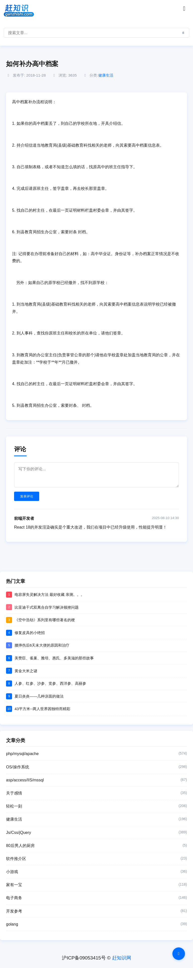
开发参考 (96, 911)
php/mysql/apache (96, 754)
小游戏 (96, 872)
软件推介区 (96, 859)
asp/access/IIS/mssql (96, 780)
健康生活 (105, 75)
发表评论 (26, 496)
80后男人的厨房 (96, 845)
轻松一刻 (96, 806)
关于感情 (96, 793)
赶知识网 (121, 957)
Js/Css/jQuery (96, 832)
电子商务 (96, 898)
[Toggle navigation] (184, 8)
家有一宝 (96, 885)
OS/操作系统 (96, 767)
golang (96, 924)
